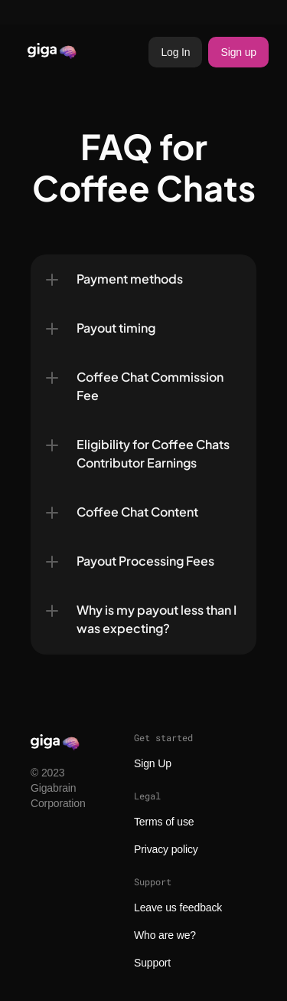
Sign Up (152, 763)
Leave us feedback (178, 907)
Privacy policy (166, 849)
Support (152, 963)
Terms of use (164, 822)
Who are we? (165, 935)
